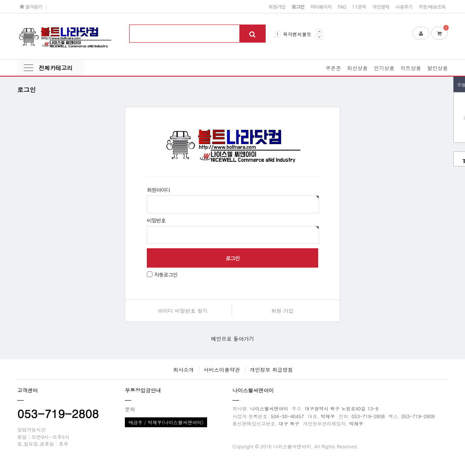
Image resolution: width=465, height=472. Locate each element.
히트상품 (410, 67)
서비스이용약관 (222, 369)
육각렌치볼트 (297, 34)
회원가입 (276, 6)
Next (319, 37)
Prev (319, 31)
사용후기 (403, 6)
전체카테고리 (55, 68)
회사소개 (183, 369)
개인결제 (380, 6)
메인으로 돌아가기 (232, 338)
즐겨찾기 (30, 6)
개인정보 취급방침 (271, 369)
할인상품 (437, 67)
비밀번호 (156, 220)
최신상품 (357, 67)
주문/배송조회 (432, 6)
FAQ (342, 6)
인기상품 (384, 67)
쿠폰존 (333, 67)
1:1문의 (359, 6)
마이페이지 (321, 6)
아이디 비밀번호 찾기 (183, 310)
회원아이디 (158, 189)
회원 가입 (282, 310)
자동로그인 (165, 274)
